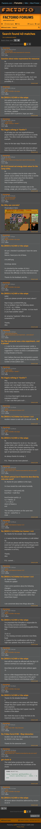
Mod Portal (34, 3)
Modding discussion (10, 469)
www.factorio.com (8, 20)
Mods (6, 89)
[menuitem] (9, 24)
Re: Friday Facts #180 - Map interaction (17, 734)
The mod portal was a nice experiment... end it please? (19, 334)
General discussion (10, 197)
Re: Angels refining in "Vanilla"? (13, 130)
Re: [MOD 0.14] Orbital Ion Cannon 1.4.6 (17, 416)
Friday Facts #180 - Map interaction (14, 727)
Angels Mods (8, 122)
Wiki (26, 3)
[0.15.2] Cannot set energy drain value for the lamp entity (20, 160)
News (6, 726)
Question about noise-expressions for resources (17, 52)
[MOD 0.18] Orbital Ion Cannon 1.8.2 (14, 410)
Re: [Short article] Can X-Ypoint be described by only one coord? (20, 478)
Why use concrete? (10, 199)
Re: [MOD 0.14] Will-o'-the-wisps (14, 246)
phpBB (15, 824)
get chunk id (6, 759)
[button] (30, 44)
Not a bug (8, 158)
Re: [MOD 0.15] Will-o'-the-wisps (14, 97)
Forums (18, 3)
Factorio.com (7, 3)
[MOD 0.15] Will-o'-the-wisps (12, 91)
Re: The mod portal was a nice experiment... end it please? (20, 342)
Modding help (9, 51)
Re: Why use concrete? (10, 205)
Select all (14, 771)
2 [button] (27, 44)
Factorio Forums (18, 17)
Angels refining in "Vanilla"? (12, 123)
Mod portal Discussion (11, 333)
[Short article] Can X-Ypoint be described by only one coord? (21, 470)
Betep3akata (6, 48)
